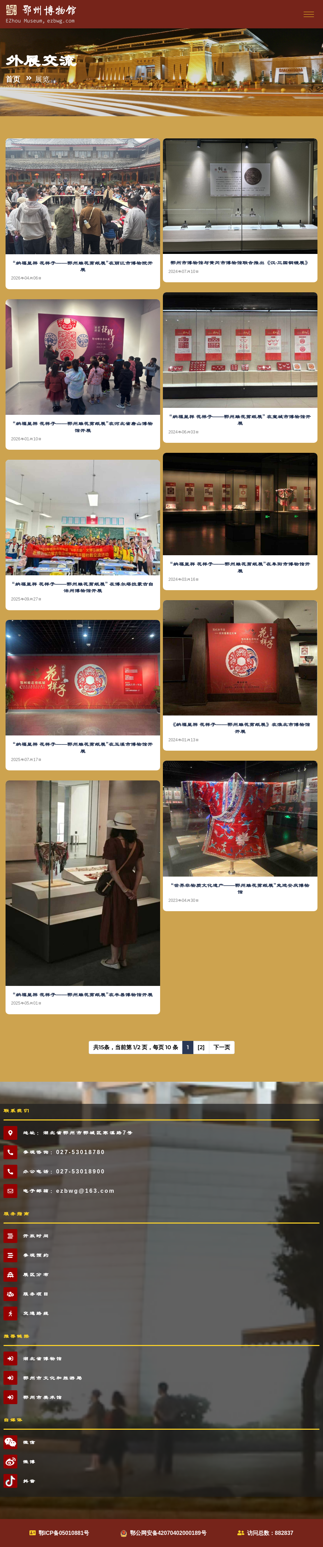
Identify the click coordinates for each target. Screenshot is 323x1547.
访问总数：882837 (270, 1533)
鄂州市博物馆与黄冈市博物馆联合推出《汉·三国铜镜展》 (240, 263)
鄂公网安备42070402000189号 (168, 1533)
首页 (13, 79)
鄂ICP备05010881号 (63, 1533)
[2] (201, 1047)
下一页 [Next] (221, 1047)
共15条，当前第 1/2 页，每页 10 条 (135, 1047)
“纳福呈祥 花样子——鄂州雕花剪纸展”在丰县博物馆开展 (83, 995)
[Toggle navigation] (307, 14)
